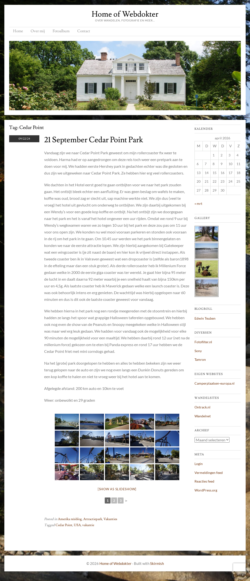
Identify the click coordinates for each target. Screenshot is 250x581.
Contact (83, 31)
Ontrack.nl (202, 407)
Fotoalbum (61, 31)
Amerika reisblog (70, 519)
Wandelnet (202, 416)
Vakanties (110, 519)
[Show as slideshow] (117, 489)
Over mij (38, 31)
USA (77, 525)
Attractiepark (92, 519)
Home (18, 31)
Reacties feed (204, 481)
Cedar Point (64, 525)
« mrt (198, 203)
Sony (198, 351)
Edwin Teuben (204, 318)
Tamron (200, 359)
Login (198, 464)
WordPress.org (205, 490)
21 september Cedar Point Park (93, 140)
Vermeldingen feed (208, 473)
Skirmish (157, 563)
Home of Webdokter (125, 14)
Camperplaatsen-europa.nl (214, 383)
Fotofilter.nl (203, 342)
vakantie (88, 525)
